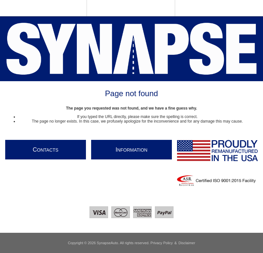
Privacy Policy (161, 243)
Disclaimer (186, 243)
